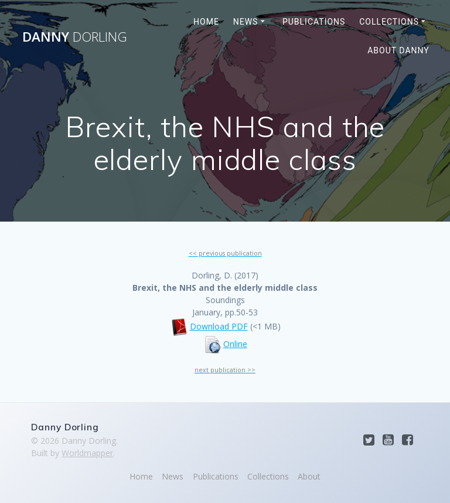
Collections (389, 21)
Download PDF (219, 326)
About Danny (398, 50)
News (245, 21)
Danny (74, 36)
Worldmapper (87, 452)
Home (206, 21)
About (309, 476)
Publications (313, 21)
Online (235, 343)
